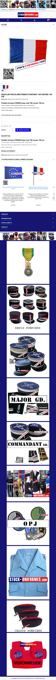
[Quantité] (9, 130)
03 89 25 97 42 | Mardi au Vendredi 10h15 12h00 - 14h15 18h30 (29, 9)
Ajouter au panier (23, 130)
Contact (4, 9)
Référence (4, 99)
